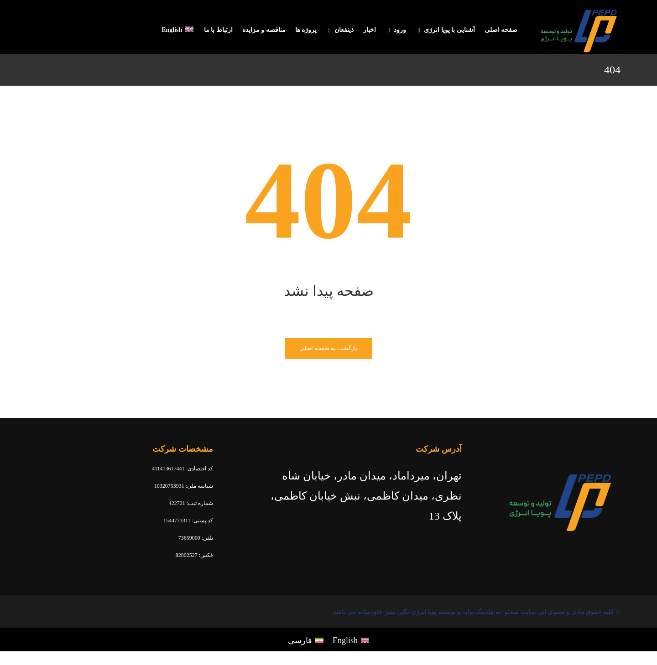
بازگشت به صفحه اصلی (328, 348)
